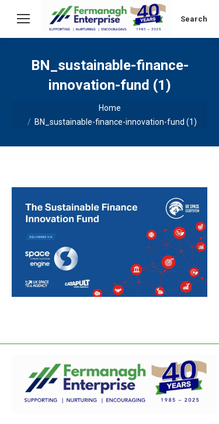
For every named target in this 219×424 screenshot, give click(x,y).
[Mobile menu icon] (23, 18)
